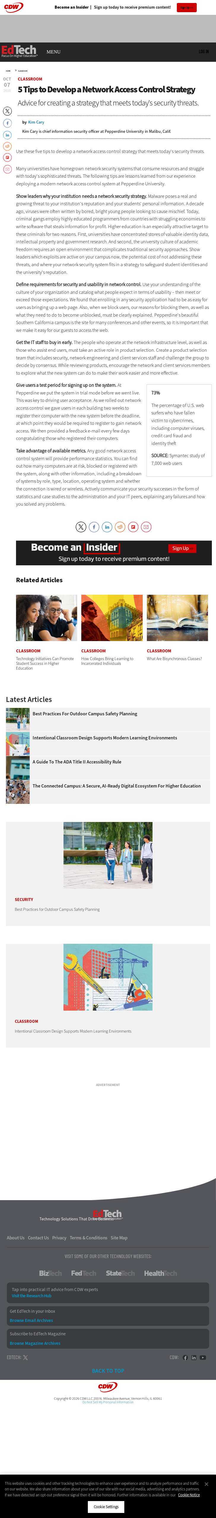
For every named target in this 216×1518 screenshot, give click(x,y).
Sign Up (185, 8)
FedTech (84, 1273)
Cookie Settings (106, 1506)
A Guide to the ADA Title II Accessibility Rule (77, 762)
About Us (16, 1237)
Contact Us (38, 1237)
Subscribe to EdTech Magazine (38, 1334)
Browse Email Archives (31, 1320)
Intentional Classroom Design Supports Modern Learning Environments (105, 738)
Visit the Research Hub (31, 1296)
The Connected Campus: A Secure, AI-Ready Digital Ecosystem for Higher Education (117, 786)
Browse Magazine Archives (35, 1343)
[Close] (206, 1484)
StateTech (120, 1273)
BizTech (50, 1273)
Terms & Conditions (89, 1237)
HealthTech (160, 1273)
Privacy (59, 1237)
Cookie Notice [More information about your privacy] (189, 1495)
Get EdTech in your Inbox (32, 1311)
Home (8, 71)
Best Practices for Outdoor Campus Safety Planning (85, 713)
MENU (54, 52)
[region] (108, 1496)
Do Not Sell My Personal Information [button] (108, 1402)
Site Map (119, 1237)
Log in (204, 51)
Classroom (22, 71)
